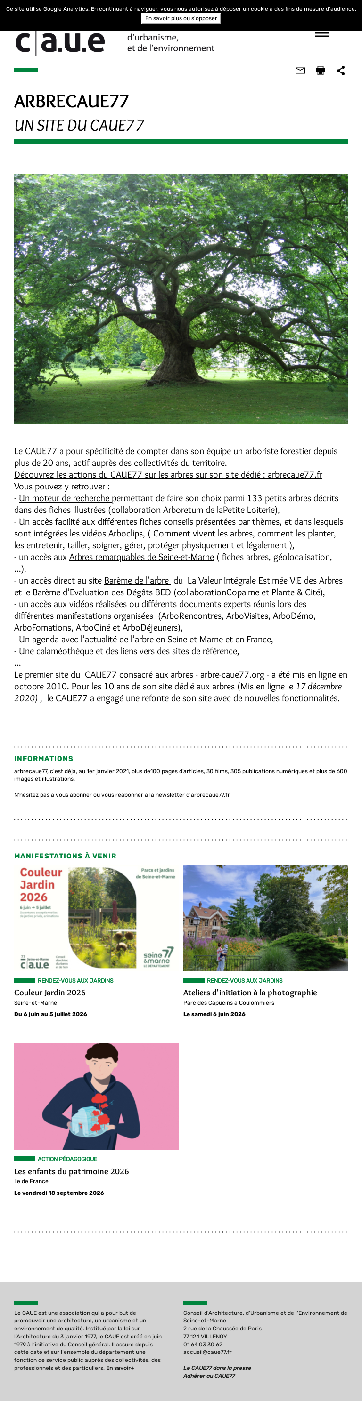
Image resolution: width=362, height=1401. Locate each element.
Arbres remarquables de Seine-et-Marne (141, 557)
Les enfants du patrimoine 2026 (71, 1172)
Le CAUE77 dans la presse (217, 1368)
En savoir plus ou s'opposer (181, 18)
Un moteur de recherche (64, 498)
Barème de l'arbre (137, 580)
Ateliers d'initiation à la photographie (250, 993)
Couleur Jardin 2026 (49, 993)
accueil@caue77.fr (207, 1353)
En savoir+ (120, 1368)
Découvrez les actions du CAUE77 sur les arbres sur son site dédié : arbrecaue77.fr (168, 474)
